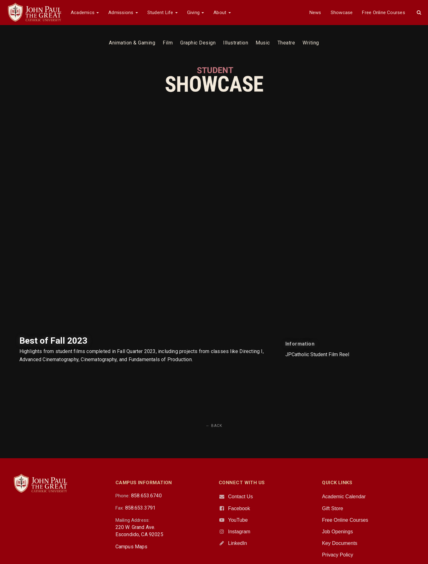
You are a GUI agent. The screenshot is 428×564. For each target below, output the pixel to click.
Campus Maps (131, 547)
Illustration (235, 43)
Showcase (342, 12)
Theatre (286, 43)
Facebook (239, 508)
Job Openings (337, 531)
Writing (311, 43)
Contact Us (240, 496)
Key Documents (339, 543)
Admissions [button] (123, 12)
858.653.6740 (146, 496)
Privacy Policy (337, 554)
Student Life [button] (162, 12)
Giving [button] (195, 12)
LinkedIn (237, 543)
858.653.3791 (140, 508)
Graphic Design (198, 43)
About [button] (222, 12)
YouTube (238, 520)
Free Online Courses (383, 12)
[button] (419, 12)
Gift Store (332, 508)
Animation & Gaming (132, 43)
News (315, 12)
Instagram (239, 531)
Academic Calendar (344, 496)
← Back (214, 425)
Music (263, 43)
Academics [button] (85, 12)
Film (168, 43)
